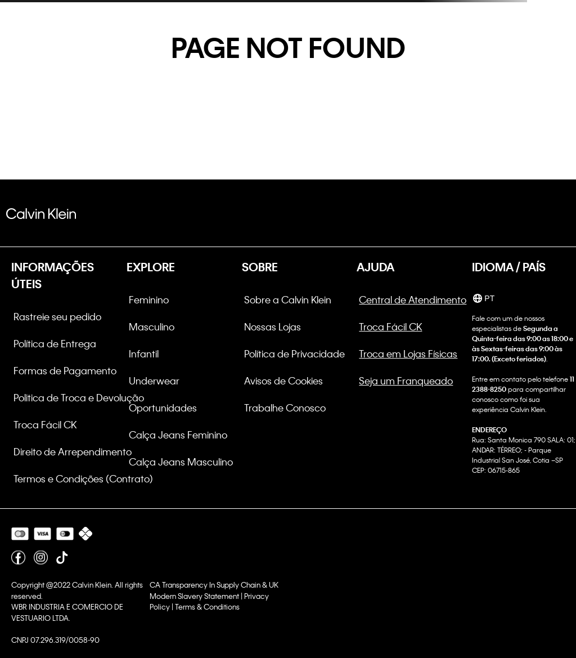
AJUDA (375, 266)
